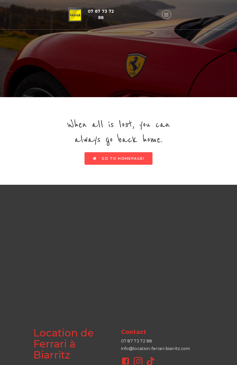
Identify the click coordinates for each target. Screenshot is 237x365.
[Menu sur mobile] (166, 14)
